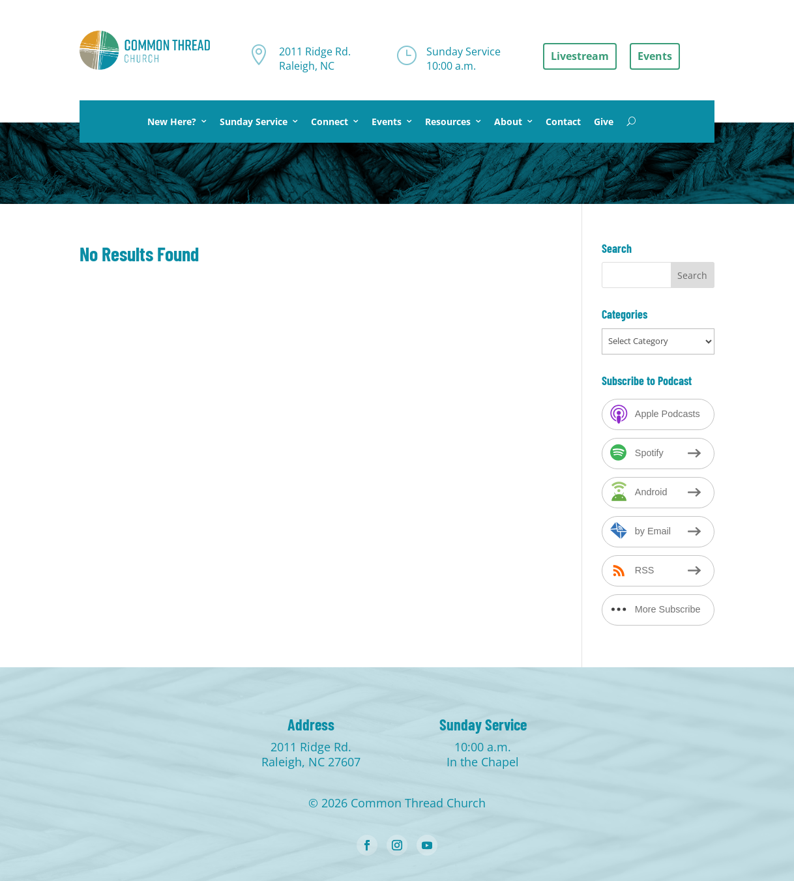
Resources (448, 121)
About (508, 121)
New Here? (171, 121)
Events (387, 121)
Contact (563, 121)
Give (603, 121)
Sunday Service (253, 121)
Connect (329, 121)
